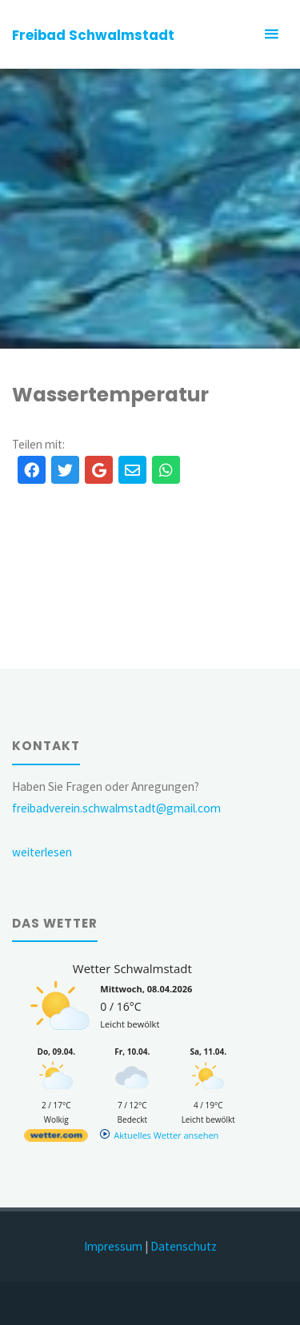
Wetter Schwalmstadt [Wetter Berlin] (132, 968)
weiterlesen (42, 852)
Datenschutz (183, 1246)
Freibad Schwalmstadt (93, 35)
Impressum (113, 1246)
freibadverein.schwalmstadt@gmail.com (116, 808)
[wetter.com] (56, 1138)
